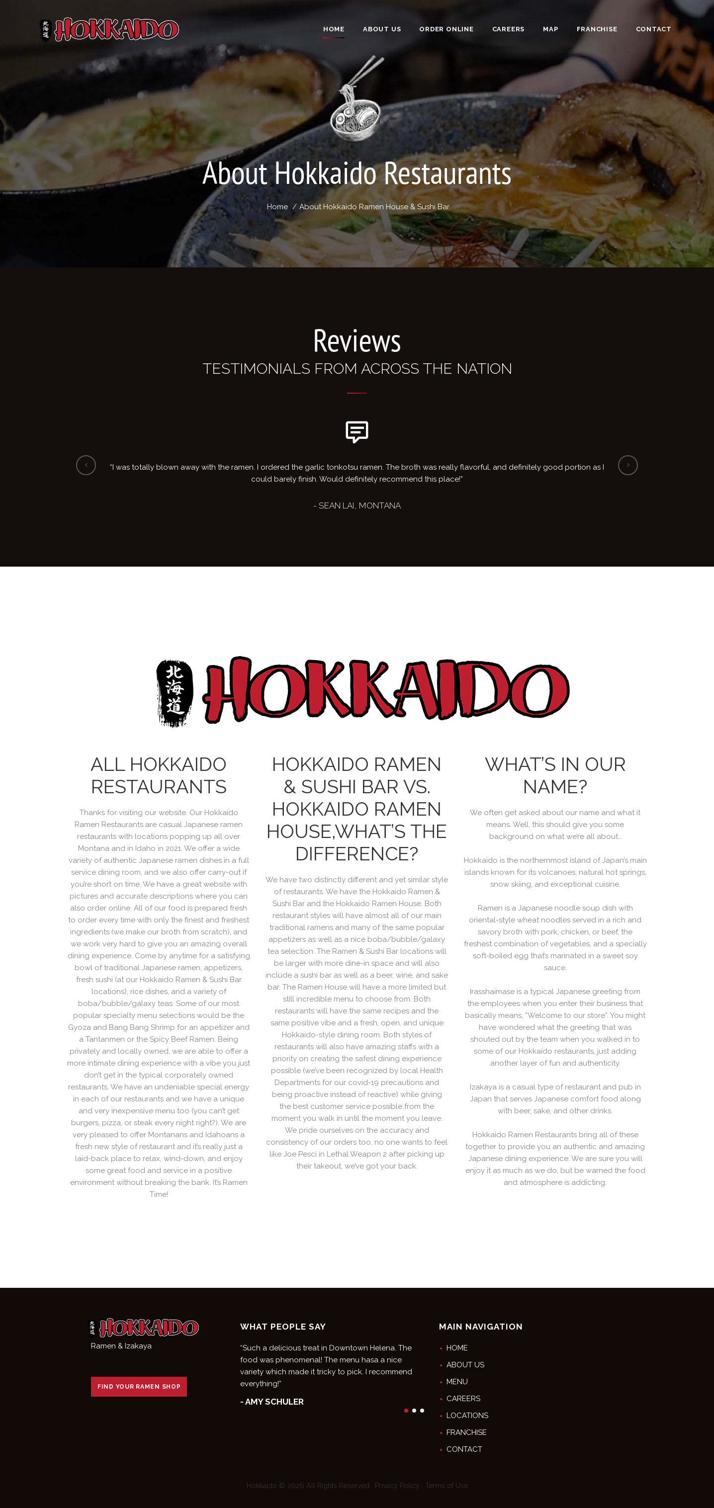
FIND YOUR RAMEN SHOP (138, 1386)
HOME (457, 1347)
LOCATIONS (467, 1415)
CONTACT (464, 1449)
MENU (457, 1381)
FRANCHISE (466, 1432)
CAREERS (463, 1398)
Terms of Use (446, 1486)
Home (277, 206)
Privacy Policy (397, 1486)
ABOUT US (465, 1364)
